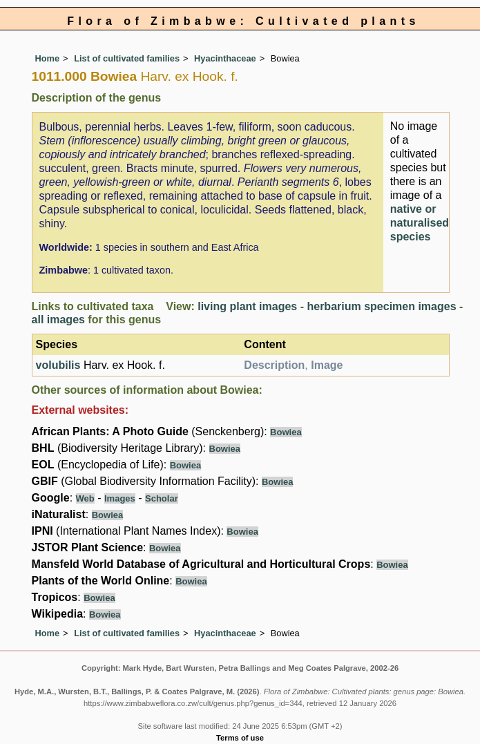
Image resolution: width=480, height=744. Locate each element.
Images (119, 498)
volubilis (58, 365)
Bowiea (286, 432)
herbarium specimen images (381, 306)
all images (58, 319)
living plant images (247, 306)
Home (47, 58)
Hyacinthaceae (225, 58)
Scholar (161, 498)
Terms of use (240, 738)
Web (85, 498)
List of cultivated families (127, 58)
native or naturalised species (419, 222)
